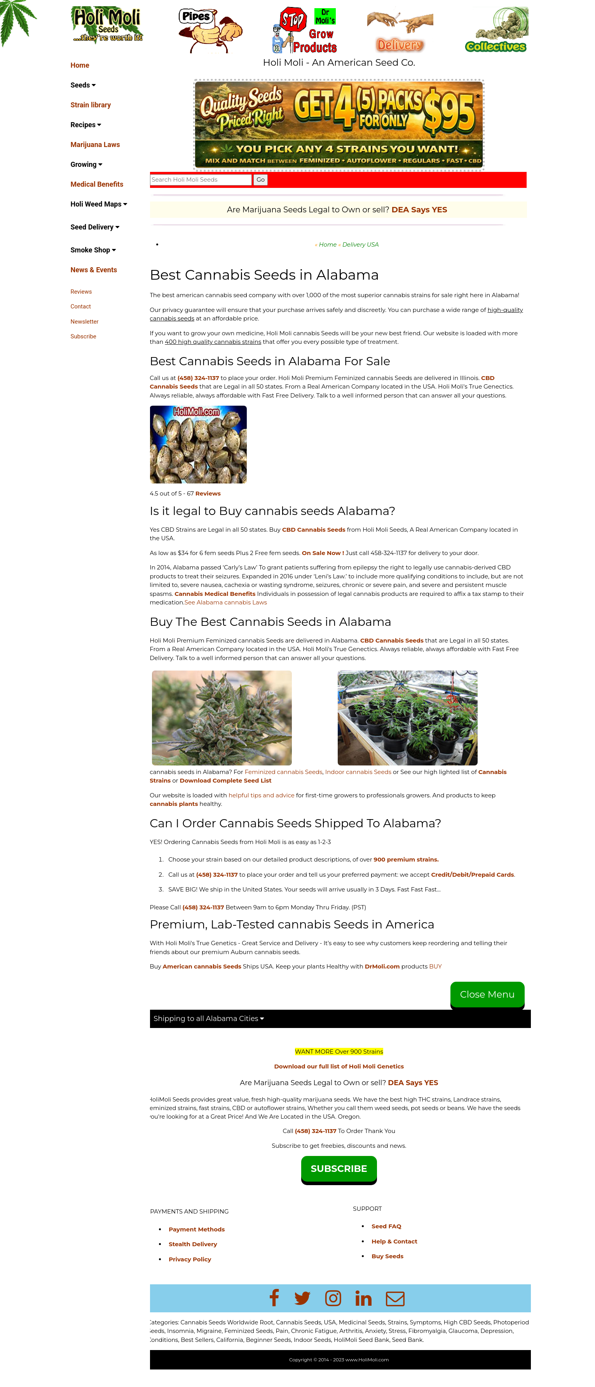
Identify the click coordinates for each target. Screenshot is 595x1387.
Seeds (83, 85)
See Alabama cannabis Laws (247, 611)
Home (80, 65)
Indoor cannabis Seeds (365, 780)
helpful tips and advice (268, 803)
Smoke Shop (93, 250)
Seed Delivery (95, 227)
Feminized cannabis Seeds (290, 780)
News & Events (94, 270)
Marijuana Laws (95, 144)
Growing (87, 164)
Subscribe (83, 336)
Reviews (81, 291)
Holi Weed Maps (99, 204)
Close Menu (487, 1011)
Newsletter (85, 321)
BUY (442, 984)
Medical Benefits (97, 184)
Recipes (86, 125)
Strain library (91, 105)
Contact (81, 306)
